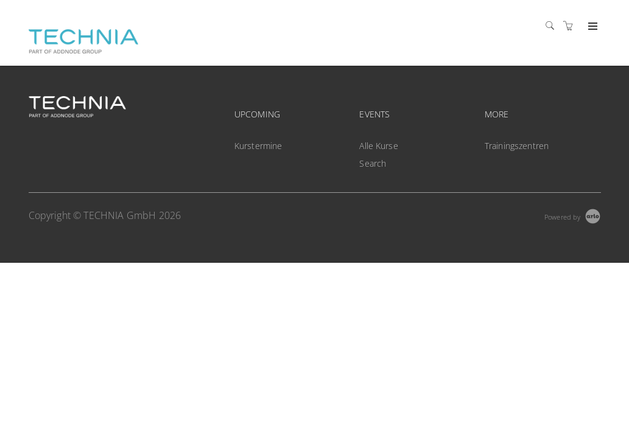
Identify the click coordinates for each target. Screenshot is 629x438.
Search (372, 163)
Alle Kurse (378, 145)
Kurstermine (258, 145)
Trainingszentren (517, 145)
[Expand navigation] (591, 27)
